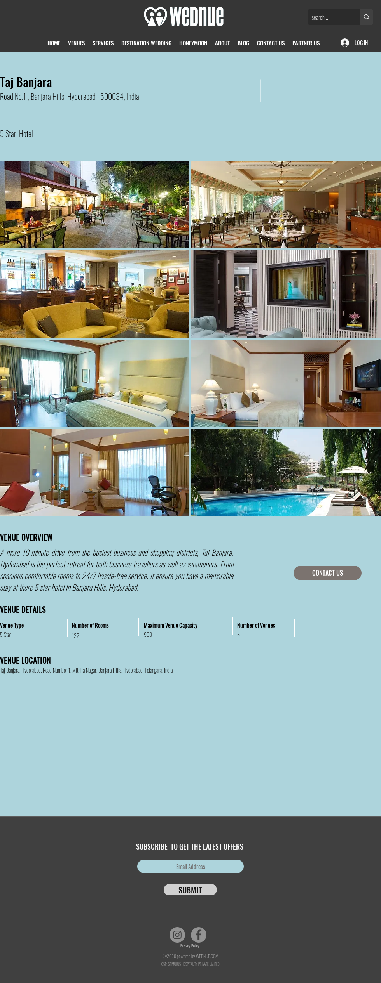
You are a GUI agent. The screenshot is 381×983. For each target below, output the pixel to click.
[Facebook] (198, 935)
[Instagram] (177, 935)
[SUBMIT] (190, 889)
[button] (286, 204)
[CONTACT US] (328, 573)
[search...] (328, 17)
